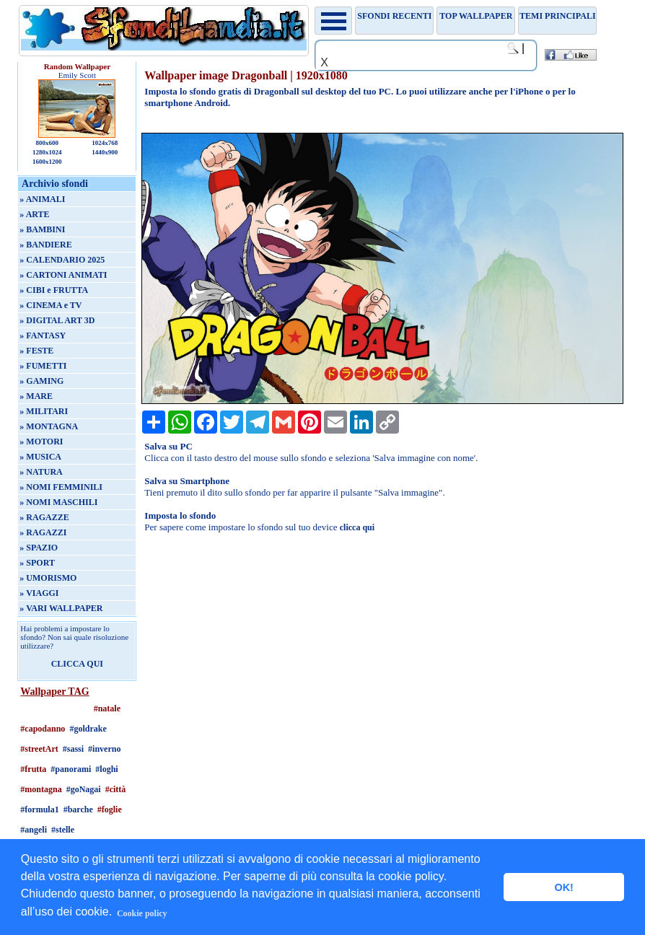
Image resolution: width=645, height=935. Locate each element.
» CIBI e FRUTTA (53, 290)
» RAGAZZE (44, 517)
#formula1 (39, 809)
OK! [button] (563, 887)
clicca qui (357, 527)
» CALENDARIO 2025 (62, 260)
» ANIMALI (42, 199)
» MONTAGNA (48, 426)
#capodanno (42, 729)
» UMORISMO (47, 578)
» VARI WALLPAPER (60, 608)
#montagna (40, 789)
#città (115, 789)
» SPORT (37, 563)
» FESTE (36, 351)
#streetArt (39, 749)
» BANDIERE (45, 245)
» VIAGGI (38, 593)
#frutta (33, 769)
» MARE (36, 396)
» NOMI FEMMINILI (60, 487)
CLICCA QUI (77, 664)
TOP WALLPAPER (475, 16)
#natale (107, 708)
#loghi (106, 769)
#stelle (62, 830)
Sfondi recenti (394, 16)
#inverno (104, 749)
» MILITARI (43, 411)
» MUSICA (40, 457)
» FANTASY (42, 335)
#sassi (73, 749)
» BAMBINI (42, 229)
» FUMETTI (42, 366)
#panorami (71, 769)
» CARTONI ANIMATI (63, 275)
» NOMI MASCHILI (58, 502)
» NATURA (40, 472)
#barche (78, 809)
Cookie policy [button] (142, 913)
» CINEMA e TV (50, 305)
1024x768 (105, 142)
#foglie (109, 809)
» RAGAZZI (42, 532)
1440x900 (105, 152)
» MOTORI (41, 441)
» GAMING (41, 381)
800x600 (47, 142)
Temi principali (557, 16)
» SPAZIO (38, 548)
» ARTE (34, 214)
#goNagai (83, 789)
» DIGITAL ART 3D (57, 320)
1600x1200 (47, 161)
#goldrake (87, 729)
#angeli (33, 830)
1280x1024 (47, 152)
